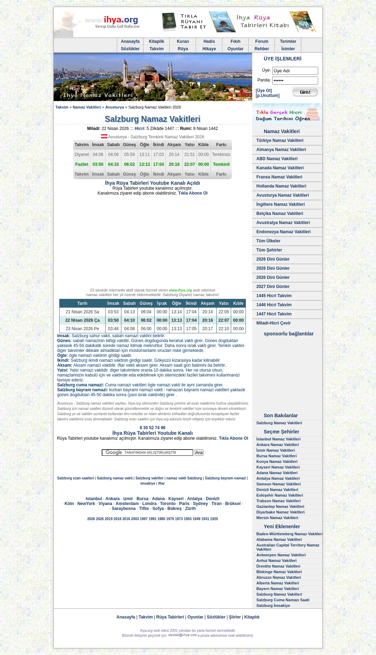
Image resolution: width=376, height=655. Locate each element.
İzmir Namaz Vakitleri (275, 450)
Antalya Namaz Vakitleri (278, 478)
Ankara (113, 498)
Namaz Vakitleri (87, 107)
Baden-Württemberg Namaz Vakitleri (289, 534)
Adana (158, 498)
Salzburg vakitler (149, 478)
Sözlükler (130, 48)
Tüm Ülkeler (268, 240)
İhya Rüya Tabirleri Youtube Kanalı (152, 433)
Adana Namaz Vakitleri (276, 473)
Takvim (156, 48)
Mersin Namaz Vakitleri (277, 518)
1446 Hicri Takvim (274, 304)
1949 (196, 519)
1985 (161, 519)
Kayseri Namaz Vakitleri (278, 467)
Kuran (183, 41)
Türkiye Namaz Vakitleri (279, 140)
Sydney (200, 503)
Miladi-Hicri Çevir (273, 323)
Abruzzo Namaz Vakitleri (278, 577)
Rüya (183, 48)
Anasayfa (130, 41)
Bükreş (174, 508)
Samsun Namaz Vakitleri (278, 484)
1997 (144, 519)
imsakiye (147, 483)
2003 (135, 519)
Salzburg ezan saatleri (75, 478)
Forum (261, 41)
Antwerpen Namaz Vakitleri (281, 555)
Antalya (194, 498)
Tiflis (144, 508)
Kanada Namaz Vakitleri (280, 167)
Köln (69, 503)
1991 (152, 519)
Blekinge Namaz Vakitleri (279, 572)
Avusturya (114, 107)
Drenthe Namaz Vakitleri (278, 566)
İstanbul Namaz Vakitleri (278, 439)
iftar (161, 483)
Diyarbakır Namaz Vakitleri (280, 512)
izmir (128, 498)
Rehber (262, 48)
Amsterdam (127, 503)
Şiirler (235, 617)
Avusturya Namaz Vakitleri (282, 195)
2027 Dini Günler (273, 286)
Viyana (105, 503)
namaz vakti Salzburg (184, 478)
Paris (184, 503)
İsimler (288, 48)
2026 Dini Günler (273, 259)
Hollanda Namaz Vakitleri (281, 186)
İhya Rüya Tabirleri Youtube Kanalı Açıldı (152, 183)
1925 (214, 519)
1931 (205, 519)
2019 (109, 519)
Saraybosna (124, 508)
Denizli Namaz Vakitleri (277, 489)
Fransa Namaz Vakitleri (279, 177)
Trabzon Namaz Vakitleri (278, 501)
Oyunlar (235, 48)
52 (151, 427)
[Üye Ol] (264, 90)
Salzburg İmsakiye (273, 605)
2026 (91, 519)
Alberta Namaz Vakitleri (277, 583)
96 (163, 427)
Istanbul (94, 498)
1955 (188, 519)
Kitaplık (252, 617)
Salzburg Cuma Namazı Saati (282, 600)
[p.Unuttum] (268, 95)
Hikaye (209, 48)
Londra (149, 503)
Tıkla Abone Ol (193, 193)
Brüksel (233, 503)
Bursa (142, 498)
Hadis (209, 41)
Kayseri (175, 498)
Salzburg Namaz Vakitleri (279, 423)
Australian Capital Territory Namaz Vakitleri (288, 547)
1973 (179, 519)
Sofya (158, 508)
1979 (170, 519)
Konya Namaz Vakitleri (276, 461)
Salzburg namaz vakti (115, 478)
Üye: (266, 70)
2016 (126, 519)
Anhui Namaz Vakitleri (276, 560)
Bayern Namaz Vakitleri (277, 589)
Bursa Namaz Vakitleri (276, 456)
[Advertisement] (152, 243)
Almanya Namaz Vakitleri (281, 149)
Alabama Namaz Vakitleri (279, 539)
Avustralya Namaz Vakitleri (283, 222)
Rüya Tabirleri (170, 617)
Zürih (190, 508)
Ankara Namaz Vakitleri (277, 445)
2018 (117, 519)
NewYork (86, 503)
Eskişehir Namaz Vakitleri (279, 495)
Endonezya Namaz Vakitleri (283, 231)
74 (157, 427)
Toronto (167, 503)
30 (145, 427)
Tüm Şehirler (269, 250)
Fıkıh (235, 41)
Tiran (217, 503)
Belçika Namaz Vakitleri (279, 213)
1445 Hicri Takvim (274, 295)
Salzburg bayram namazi (225, 478)
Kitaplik (156, 41)
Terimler (288, 41)
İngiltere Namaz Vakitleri (280, 204)
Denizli (213, 498)
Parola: (264, 80)
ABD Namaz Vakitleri (276, 158)
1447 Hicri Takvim (274, 314)
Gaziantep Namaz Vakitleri (280, 506)
